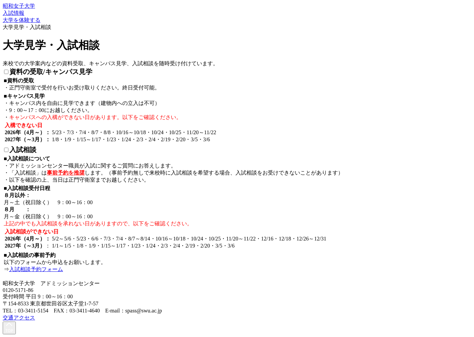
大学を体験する (21, 20)
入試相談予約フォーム (36, 269)
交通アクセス (19, 318)
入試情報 (13, 13)
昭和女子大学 (19, 6)
